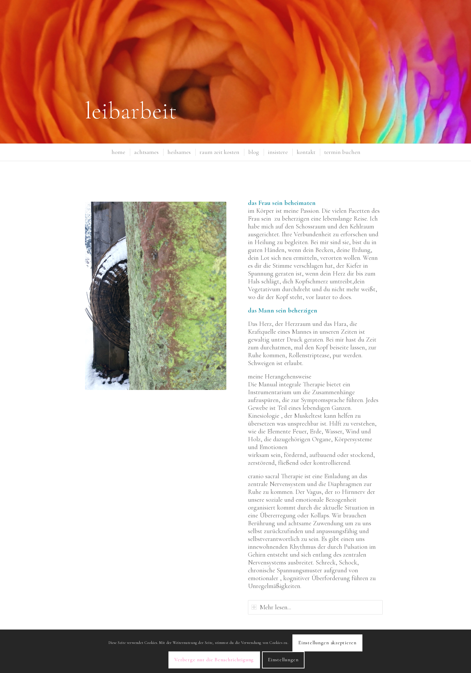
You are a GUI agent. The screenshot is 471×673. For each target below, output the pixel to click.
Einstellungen (283, 660)
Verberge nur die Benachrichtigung (214, 660)
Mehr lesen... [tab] (271, 607)
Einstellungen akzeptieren (327, 643)
